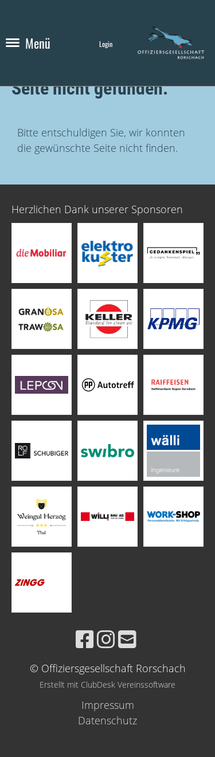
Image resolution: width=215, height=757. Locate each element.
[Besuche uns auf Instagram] (106, 639)
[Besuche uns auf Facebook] (85, 639)
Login (105, 44)
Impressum (107, 705)
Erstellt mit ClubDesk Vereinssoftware (107, 684)
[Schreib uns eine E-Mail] (127, 639)
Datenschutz (107, 720)
